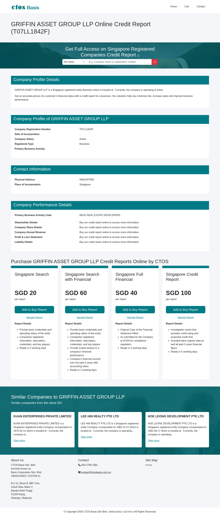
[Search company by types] (74, 62)
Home (173, 6)
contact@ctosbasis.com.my (96, 472)
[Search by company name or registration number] (119, 62)
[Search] (155, 62)
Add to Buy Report (34, 309)
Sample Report (34, 317)
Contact (201, 6)
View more (19, 440)
